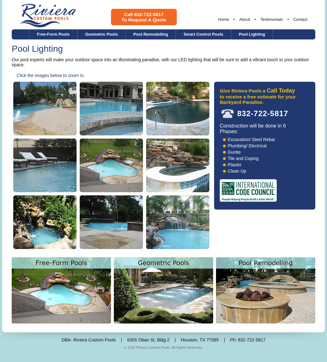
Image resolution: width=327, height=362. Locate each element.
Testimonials (271, 19)
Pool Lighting (252, 34)
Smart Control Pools (203, 34)
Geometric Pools (101, 34)
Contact (300, 19)
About (244, 19)
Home (223, 19)
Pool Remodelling (150, 34)
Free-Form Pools (53, 34)
